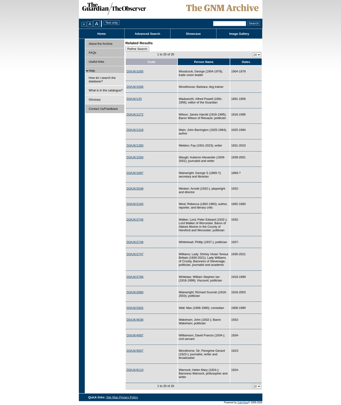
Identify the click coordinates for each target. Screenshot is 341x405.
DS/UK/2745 (135, 219)
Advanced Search (147, 34)
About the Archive (100, 43)
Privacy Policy (128, 397)
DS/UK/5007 (135, 350)
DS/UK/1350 (135, 145)
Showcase (193, 34)
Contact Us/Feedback (103, 109)
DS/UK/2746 (135, 242)
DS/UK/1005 (135, 71)
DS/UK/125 (134, 99)
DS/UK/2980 (135, 292)
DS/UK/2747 (135, 254)
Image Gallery (239, 34)
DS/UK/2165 (135, 204)
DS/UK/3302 (135, 308)
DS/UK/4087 (135, 335)
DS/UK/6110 (135, 370)
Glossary (95, 99)
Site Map (112, 397)
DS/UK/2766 (135, 277)
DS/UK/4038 (135, 319)
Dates (246, 62)
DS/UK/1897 (135, 173)
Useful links (96, 61)
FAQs (92, 52)
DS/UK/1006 (135, 87)
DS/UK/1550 (135, 157)
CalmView (242, 402)
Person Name (204, 62)
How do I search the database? (102, 79)
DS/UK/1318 (135, 130)
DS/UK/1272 (135, 114)
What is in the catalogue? (106, 90)
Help (92, 70)
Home (101, 34)
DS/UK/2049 (135, 188)
